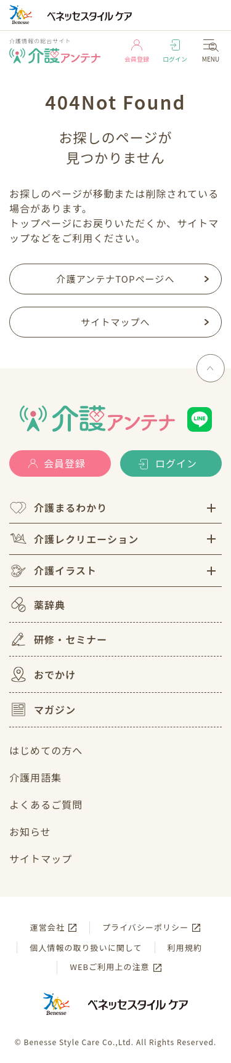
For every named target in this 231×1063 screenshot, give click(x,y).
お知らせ (30, 831)
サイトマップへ (115, 321)
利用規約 (185, 947)
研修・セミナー (58, 639)
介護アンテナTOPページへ (116, 278)
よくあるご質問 (46, 804)
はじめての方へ (46, 750)
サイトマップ (40, 858)
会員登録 (136, 51)
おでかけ (42, 674)
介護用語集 (35, 777)
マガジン (42, 709)
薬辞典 (37, 604)
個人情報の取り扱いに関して (86, 947)
